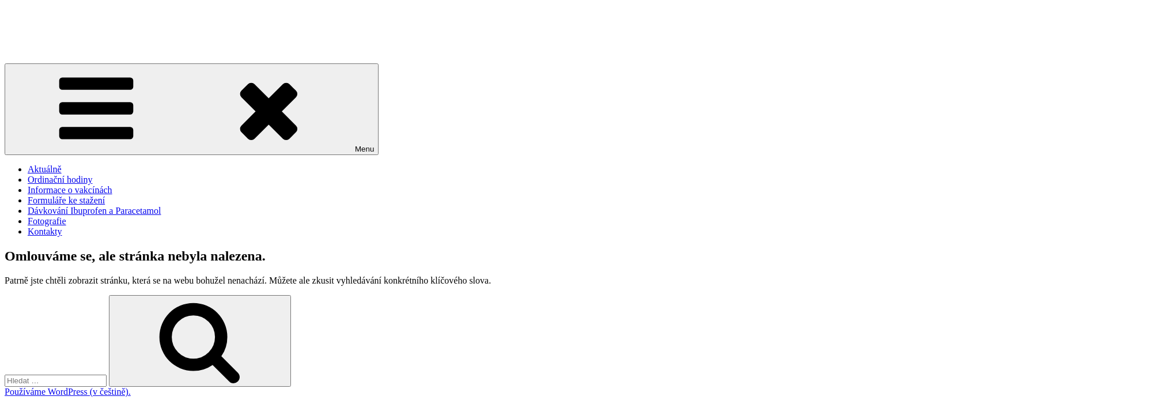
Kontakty (45, 231)
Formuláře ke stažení (66, 200)
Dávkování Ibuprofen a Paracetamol (94, 211)
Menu (191, 109)
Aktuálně (45, 169)
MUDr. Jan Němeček (44, 29)
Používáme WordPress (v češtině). (68, 392)
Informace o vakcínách (70, 190)
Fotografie (47, 221)
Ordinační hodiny (60, 179)
